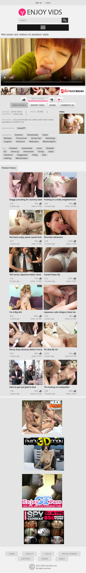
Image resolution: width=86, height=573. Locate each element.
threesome (28, 151)
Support (25, 559)
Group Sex (36, 138)
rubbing (7, 158)
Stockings (50, 138)
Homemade (32, 135)
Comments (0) (67, 105)
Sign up (38, 3)
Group (41, 151)
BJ (5, 151)
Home (12, 554)
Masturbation (49, 141)
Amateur (19, 135)
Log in (48, 3)
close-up (15, 151)
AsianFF (21, 128)
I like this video (24, 99)
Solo (44, 155)
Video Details (19, 105)
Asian (45, 135)
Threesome (21, 138)
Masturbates (22, 158)
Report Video (38, 105)
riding (35, 155)
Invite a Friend (69, 554)
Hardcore (20, 141)
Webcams (34, 141)
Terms (44, 559)
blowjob (50, 148)
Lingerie (8, 141)
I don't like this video (51, 99)
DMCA (62, 559)
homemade (27, 148)
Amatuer (13, 148)
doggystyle (22, 155)
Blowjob (8, 138)
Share (52, 105)
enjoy (61, 112)
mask (51, 151)
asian (39, 148)
